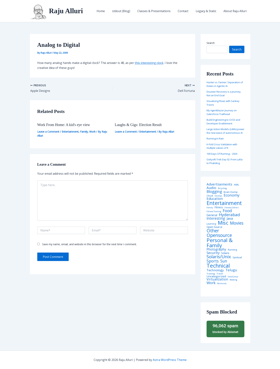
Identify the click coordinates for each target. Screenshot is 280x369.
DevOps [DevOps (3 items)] (218, 196)
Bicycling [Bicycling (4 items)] (222, 188)
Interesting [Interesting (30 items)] (216, 218)
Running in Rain (215, 138)
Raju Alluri (66, 11)
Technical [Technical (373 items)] (218, 265)
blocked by (225, 328)
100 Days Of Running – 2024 (222, 153)
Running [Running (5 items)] (232, 250)
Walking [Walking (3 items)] (233, 280)
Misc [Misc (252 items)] (223, 222)
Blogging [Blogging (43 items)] (214, 191)
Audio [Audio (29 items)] (211, 188)
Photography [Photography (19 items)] (216, 249)
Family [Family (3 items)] (210, 208)
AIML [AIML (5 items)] (236, 185)
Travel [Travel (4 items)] (219, 274)
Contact (186, 11)
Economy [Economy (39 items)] (231, 195)
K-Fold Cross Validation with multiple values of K (222, 146)
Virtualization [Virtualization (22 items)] (217, 279)
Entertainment (70, 131)
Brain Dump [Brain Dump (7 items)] (231, 192)
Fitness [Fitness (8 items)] (218, 207)
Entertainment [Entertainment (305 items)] (224, 203)
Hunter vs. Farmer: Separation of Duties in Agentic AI (225, 84)
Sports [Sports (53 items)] (213, 261)
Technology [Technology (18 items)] (215, 270)
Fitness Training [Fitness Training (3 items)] (214, 211)
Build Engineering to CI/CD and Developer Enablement (223, 121)
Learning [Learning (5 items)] (211, 224)
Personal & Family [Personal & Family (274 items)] (220, 242)
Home (108, 11)
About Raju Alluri (235, 11)
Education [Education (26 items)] (215, 198)
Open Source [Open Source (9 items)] (214, 227)
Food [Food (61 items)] (227, 211)
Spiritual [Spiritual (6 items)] (237, 257)
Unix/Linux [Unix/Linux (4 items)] (233, 277)
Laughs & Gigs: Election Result (138, 125)
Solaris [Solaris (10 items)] (225, 253)
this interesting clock (149, 63)
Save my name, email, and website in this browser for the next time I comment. (89, 244)
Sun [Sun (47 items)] (223, 261)
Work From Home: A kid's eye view (63, 125)
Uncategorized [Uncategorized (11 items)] (216, 276)
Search (211, 43)
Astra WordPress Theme (170, 360)
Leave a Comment (48, 131)
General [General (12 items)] (212, 215)
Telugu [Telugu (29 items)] (231, 270)
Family (84, 131)
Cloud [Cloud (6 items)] (210, 196)
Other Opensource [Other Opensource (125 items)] (219, 232)
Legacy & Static (208, 11)
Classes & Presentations (158, 11)
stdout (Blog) (127, 11)
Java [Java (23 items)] (230, 218)
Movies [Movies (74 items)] (236, 223)
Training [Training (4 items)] (211, 274)
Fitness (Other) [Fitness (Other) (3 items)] (232, 208)
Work (92, 131)
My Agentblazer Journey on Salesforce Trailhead (222, 112)
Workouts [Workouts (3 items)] (221, 283)
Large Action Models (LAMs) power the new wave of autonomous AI (225, 130)
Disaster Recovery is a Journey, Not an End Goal (224, 93)
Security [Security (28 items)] (213, 253)
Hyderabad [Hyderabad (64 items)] (229, 215)
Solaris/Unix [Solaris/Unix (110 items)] (219, 256)
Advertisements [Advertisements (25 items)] (219, 184)
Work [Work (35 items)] (211, 283)
